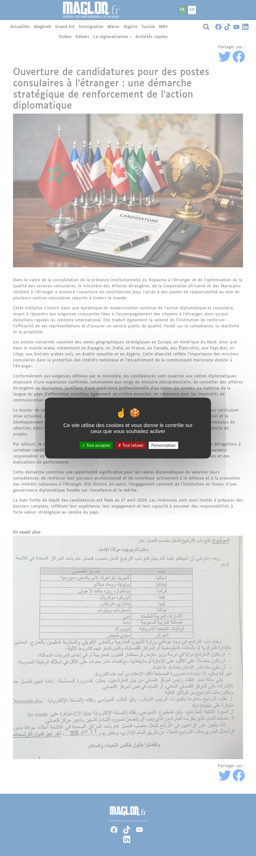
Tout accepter (96, 445)
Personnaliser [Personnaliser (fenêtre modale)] (163, 445)
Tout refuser (131, 445)
